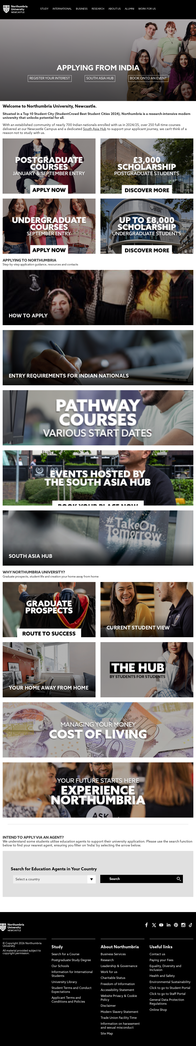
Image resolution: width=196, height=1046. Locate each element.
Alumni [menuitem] (129, 9)
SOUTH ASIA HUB (100, 78)
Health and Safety (162, 976)
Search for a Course (65, 954)
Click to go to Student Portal (170, 988)
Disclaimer (108, 1006)
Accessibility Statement (117, 990)
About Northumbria (120, 947)
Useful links (161, 947)
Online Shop (158, 1010)
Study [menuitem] (44, 9)
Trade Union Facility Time (119, 1018)
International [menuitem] (62, 9)
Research (107, 960)
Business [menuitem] (82, 9)
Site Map (107, 1033)
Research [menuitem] (98, 9)
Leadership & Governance (119, 966)
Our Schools (60, 966)
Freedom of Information (118, 984)
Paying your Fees (161, 960)
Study (57, 947)
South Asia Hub (94, 129)
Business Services (113, 954)
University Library (64, 982)
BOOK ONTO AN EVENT (148, 78)
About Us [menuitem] (114, 9)
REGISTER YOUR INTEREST (49, 78)
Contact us (157, 954)
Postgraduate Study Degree (71, 960)
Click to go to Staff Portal (168, 994)
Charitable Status (113, 978)
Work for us (109, 972)
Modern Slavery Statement (119, 1012)
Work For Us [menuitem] (147, 9)
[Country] (54, 879)
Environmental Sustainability (170, 982)
